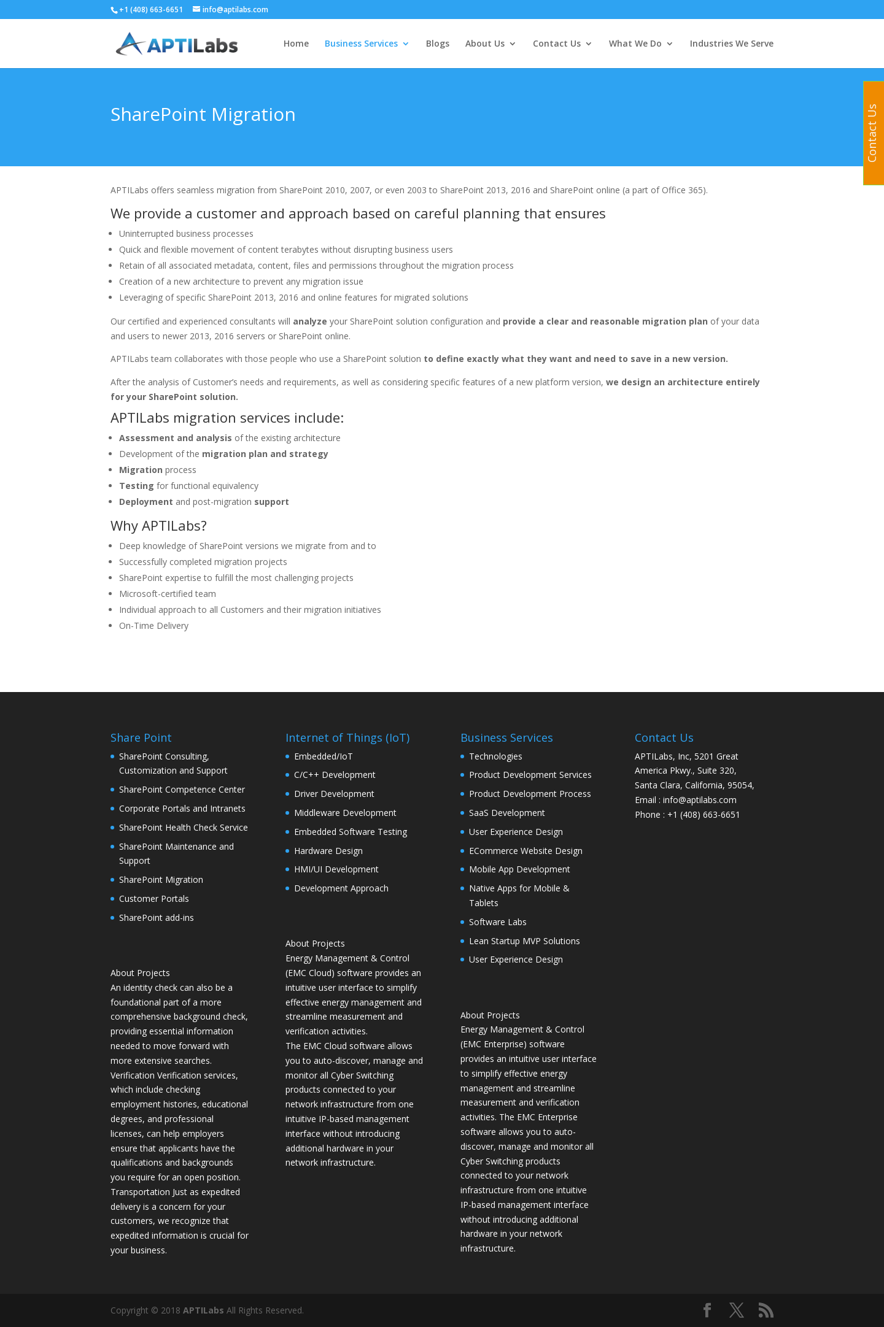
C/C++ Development (335, 774)
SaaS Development (507, 812)
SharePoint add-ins (156, 917)
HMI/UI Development (336, 869)
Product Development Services (530, 774)
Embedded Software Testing (350, 831)
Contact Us (557, 44)
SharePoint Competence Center (182, 789)
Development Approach (341, 888)
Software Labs (498, 922)
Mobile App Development (519, 869)
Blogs (437, 44)
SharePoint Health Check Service (183, 827)
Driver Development (334, 793)
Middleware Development (345, 812)
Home (296, 44)
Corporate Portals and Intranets (182, 808)
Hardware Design (328, 850)
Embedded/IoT (323, 756)
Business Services (361, 44)
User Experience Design (516, 831)
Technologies (495, 756)
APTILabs (203, 1310)
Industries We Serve (732, 44)
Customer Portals (154, 898)
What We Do (635, 44)
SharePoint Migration (161, 879)
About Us (485, 44)
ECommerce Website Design (526, 850)
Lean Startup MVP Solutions (524, 941)
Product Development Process (530, 793)
